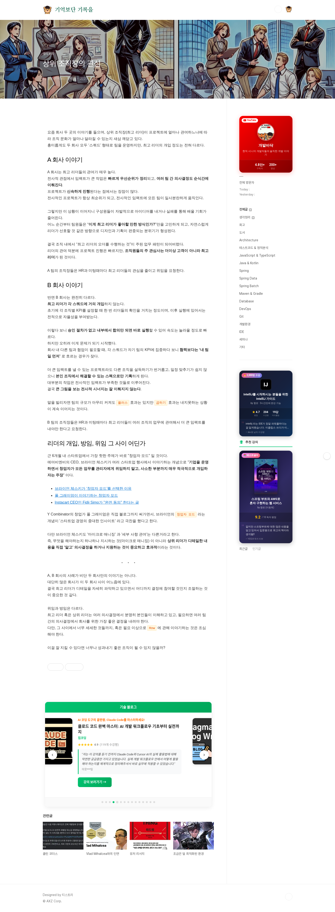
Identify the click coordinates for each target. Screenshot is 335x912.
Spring (244, 271)
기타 (242, 347)
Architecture (248, 240)
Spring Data (248, 278)
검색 (278, 9)
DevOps (245, 309)
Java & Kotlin (248, 263)
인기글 (256, 549)
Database (246, 301)
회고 (242, 225)
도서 (242, 232)
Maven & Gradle (251, 293)
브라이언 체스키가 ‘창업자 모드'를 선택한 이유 (93, 488)
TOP (288, 896)
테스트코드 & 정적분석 (253, 248)
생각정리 (247, 217)
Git (241, 316)
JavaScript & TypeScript (257, 255)
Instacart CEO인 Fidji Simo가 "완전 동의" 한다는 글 (97, 502)
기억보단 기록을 (74, 10)
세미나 (243, 339)
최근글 (243, 549)
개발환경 (244, 324)
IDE (241, 332)
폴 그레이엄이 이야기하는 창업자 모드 (86, 495)
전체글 (245, 209)
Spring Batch (249, 286)
